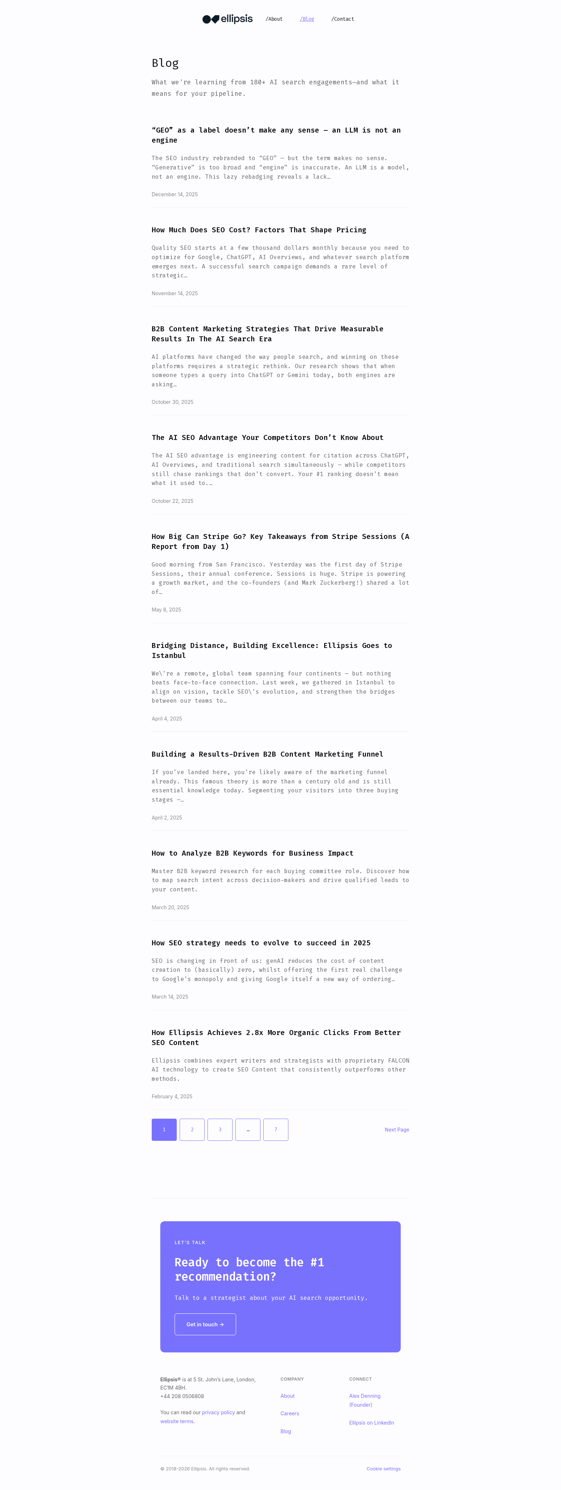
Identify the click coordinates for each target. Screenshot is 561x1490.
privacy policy (218, 1412)
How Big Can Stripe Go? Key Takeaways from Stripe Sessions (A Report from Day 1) (280, 541)
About (287, 1396)
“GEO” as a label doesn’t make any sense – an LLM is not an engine (276, 135)
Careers (289, 1413)
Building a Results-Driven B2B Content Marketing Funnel (268, 754)
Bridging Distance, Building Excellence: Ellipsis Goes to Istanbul (272, 650)
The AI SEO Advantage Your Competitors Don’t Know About (268, 437)
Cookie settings (384, 1468)
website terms (177, 1421)
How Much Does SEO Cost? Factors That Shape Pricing (259, 229)
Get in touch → (205, 1324)
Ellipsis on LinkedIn (371, 1423)
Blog (285, 1431)
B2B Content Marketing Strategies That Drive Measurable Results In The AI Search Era (268, 333)
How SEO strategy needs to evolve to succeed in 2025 (261, 942)
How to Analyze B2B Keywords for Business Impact (252, 853)
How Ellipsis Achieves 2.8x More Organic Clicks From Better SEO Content (276, 1037)
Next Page (397, 1130)
